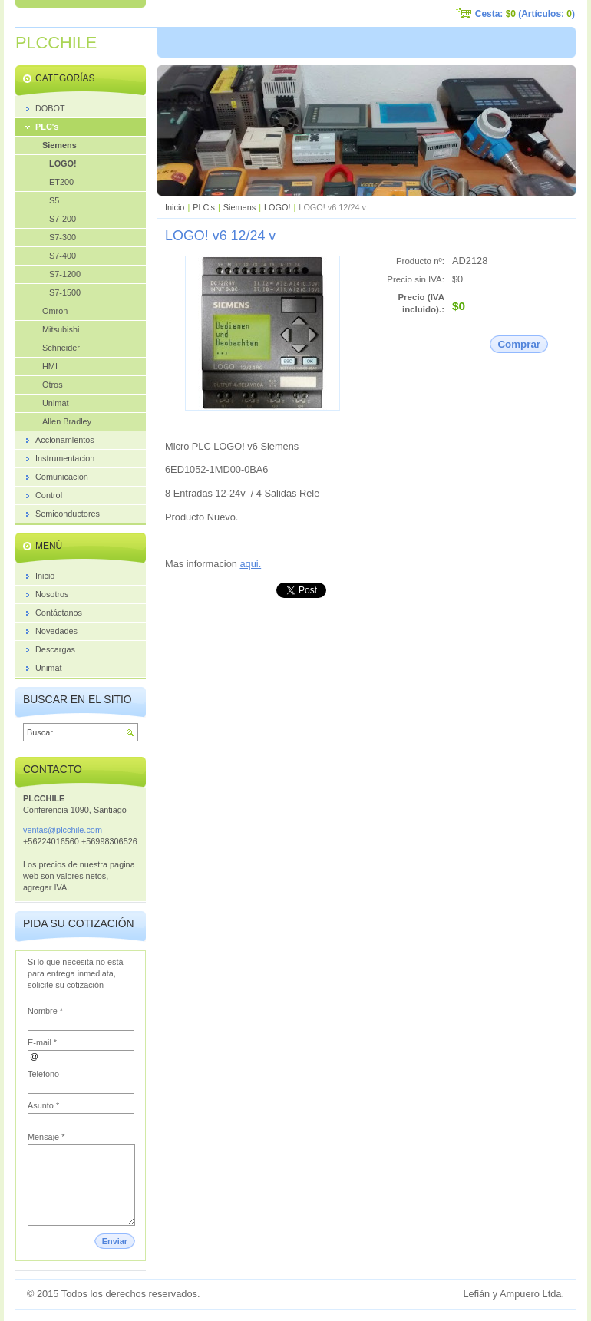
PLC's (204, 207)
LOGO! (277, 207)
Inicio (174, 207)
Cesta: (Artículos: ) (525, 13)
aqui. (250, 564)
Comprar (518, 344)
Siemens (239, 207)
